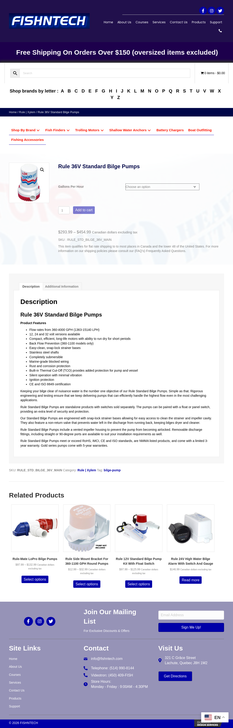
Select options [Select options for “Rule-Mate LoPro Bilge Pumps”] (35, 579)
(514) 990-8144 (122, 668)
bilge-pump (112, 470)
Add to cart (84, 210)
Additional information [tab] (61, 286)
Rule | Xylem (27, 112)
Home (108, 22)
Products (199, 22)
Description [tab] (31, 286)
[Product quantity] (64, 210)
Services (159, 22)
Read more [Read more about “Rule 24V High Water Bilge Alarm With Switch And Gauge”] (190, 580)
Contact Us (179, 22)
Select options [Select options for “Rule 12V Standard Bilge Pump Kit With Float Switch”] (138, 584)
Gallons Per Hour (71, 186)
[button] (203, 11)
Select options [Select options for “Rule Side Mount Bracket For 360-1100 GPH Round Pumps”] (87, 584)
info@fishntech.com (107, 659)
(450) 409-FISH (120, 675)
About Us (124, 22)
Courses (142, 22)
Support (216, 22)
